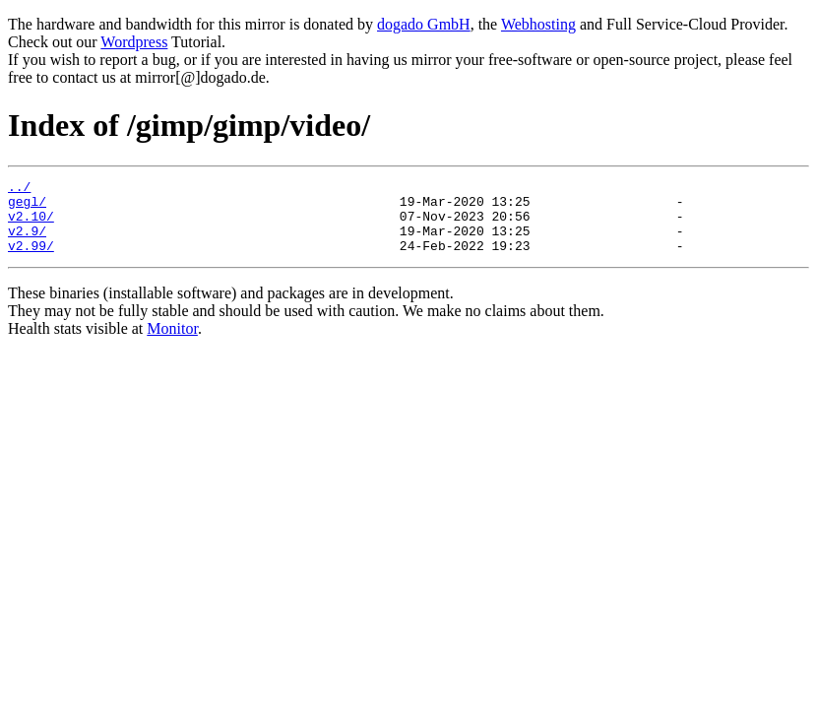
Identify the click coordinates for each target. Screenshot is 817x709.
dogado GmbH (424, 24)
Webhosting (538, 24)
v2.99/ (31, 260)
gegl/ (27, 207)
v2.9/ (27, 242)
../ (19, 189)
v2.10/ (31, 224)
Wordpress (133, 41)
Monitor (172, 343)
